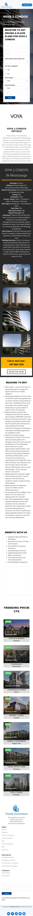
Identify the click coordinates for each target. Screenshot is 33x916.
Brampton (16, 795)
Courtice (16, 718)
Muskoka (17, 641)
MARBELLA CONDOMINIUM (16, 741)
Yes (8, 70)
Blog (3, 846)
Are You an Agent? (11, 66)
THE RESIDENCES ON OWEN (16, 690)
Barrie (17, 692)
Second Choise (10, 85)
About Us (4, 829)
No (8, 74)
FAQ (3, 841)
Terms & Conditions (7, 844)
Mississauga (18, 175)
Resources (5, 832)
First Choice (9, 78)
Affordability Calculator (8, 860)
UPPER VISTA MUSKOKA (16, 638)
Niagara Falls (16, 743)
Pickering (16, 769)
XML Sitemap (5, 875)
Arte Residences (16, 664)
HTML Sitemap (6, 873)
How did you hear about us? (14, 59)
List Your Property (7, 838)
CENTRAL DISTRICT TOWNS (16, 767)
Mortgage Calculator (8, 857)
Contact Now (26, 5)
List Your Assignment (8, 835)
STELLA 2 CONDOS (16, 792)
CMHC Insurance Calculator (10, 866)
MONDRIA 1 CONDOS (16, 715)
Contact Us (5, 849)
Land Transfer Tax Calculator (10, 863)
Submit (10, 98)
